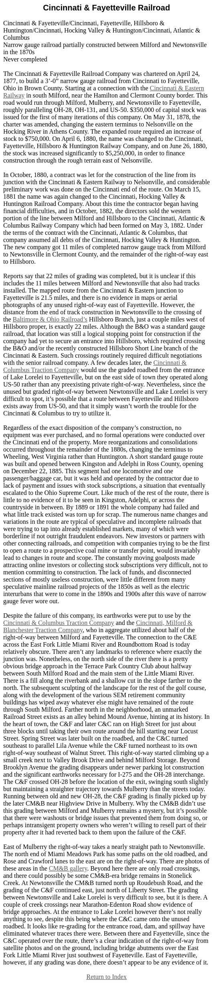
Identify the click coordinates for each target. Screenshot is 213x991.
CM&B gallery (68, 868)
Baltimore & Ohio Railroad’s (50, 319)
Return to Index (106, 976)
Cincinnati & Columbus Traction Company (58, 622)
